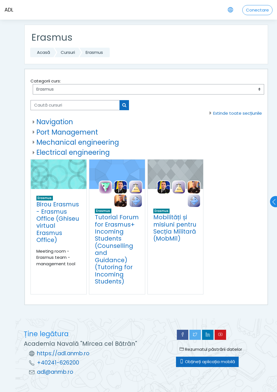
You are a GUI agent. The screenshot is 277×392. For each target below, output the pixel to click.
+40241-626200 (58, 362)
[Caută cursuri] (75, 105)
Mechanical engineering (77, 142)
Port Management (67, 132)
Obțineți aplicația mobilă (207, 362)
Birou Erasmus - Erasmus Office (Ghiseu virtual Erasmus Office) (57, 222)
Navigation (54, 122)
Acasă (43, 52)
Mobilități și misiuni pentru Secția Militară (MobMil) (174, 228)
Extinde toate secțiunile (237, 113)
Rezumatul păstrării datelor (211, 349)
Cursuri (68, 52)
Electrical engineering (73, 152)
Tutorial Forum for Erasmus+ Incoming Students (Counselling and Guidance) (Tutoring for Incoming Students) (117, 249)
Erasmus (94, 52)
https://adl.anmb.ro (63, 353)
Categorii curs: (45, 81)
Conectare (257, 10)
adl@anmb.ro (55, 372)
